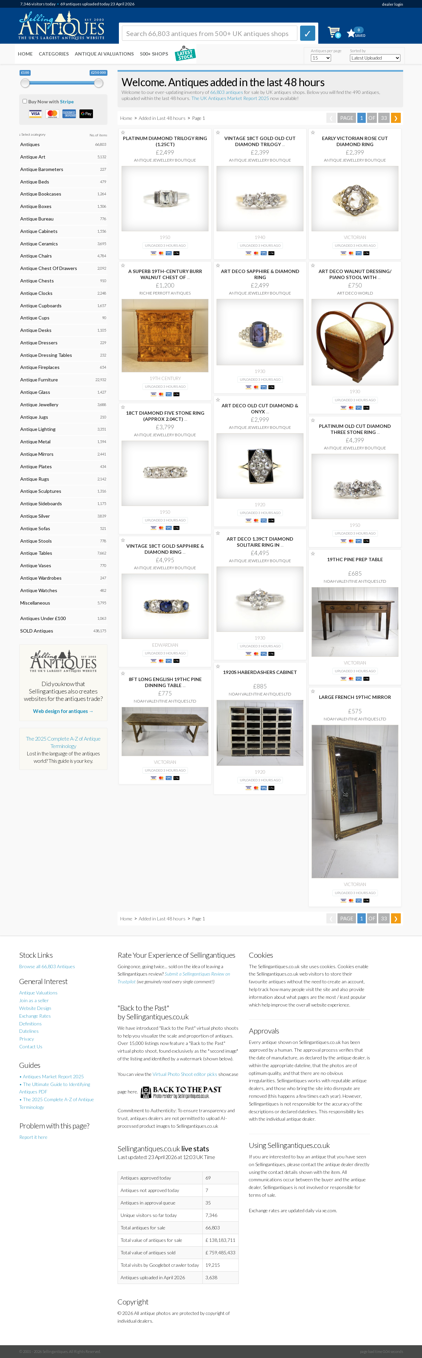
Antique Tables (36, 553)
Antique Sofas (35, 528)
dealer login (392, 4)
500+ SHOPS (154, 54)
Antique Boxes (36, 206)
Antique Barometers (41, 169)
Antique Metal (35, 441)
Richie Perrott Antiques (165, 293)
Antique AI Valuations (104, 54)
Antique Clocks (36, 293)
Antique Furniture (39, 379)
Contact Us (30, 1046)
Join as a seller (34, 1000)
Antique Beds (34, 181)
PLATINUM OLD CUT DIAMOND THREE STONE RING (355, 429)
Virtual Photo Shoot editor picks (185, 1074)
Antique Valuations (38, 992)
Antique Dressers (39, 342)
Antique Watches (38, 590)
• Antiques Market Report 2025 (51, 1076)
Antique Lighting (38, 429)
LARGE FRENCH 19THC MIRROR (355, 697)
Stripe (67, 101)
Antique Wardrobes (41, 578)
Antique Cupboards (41, 305)
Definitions (30, 1023)
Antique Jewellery (39, 404)
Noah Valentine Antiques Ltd (355, 581)
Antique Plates (36, 466)
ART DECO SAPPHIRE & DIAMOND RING (260, 274)
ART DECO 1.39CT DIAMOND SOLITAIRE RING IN (260, 542)
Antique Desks (36, 330)
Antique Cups (35, 317)
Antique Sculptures (40, 491)
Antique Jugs (34, 417)
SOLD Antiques (36, 631)
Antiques (30, 144)
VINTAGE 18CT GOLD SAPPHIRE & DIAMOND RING (165, 549)
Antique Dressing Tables (46, 355)
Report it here (33, 1137)
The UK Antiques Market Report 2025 (230, 98)
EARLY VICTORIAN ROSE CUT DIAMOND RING (355, 141)
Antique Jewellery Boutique (165, 160)
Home (25, 54)
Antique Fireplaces (40, 367)
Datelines (29, 1031)
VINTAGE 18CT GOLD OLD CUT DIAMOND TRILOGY (260, 141)
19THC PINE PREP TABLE (355, 559)
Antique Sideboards (41, 503)
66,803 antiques (227, 92)
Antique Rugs (34, 479)
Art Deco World (355, 293)
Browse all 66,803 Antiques (47, 966)
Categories (54, 54)
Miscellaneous (35, 603)
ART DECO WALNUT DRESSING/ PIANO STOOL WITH (355, 274)
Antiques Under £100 (43, 618)
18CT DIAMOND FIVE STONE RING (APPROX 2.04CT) (165, 416)
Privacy (26, 1039)
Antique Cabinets (39, 231)
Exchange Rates (35, 1016)
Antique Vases (35, 565)
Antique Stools (36, 541)
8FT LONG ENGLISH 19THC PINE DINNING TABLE (165, 682)
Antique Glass (35, 392)
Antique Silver (35, 516)
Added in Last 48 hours (163, 118)
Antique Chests (37, 280)
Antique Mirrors (37, 454)
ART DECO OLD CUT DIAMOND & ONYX (260, 408)
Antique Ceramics (39, 243)
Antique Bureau (37, 219)
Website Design (35, 1008)
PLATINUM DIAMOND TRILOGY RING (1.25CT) (165, 141)
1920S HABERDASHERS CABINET (260, 672)
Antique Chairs (36, 256)
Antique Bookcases (40, 194)
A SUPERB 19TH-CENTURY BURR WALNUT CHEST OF (165, 274)
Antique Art (32, 157)
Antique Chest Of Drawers (48, 268)
